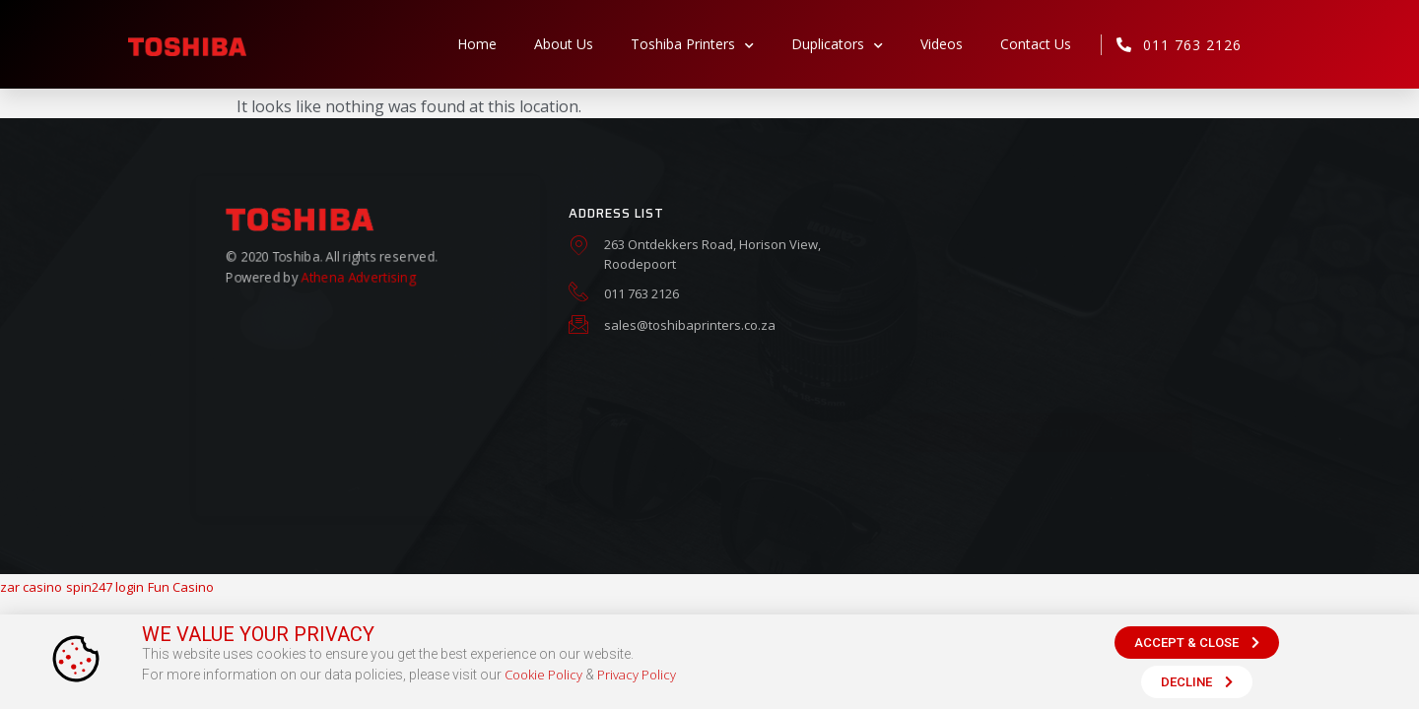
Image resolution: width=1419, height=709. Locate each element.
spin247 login (105, 587)
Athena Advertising (358, 274)
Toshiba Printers (692, 44)
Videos (941, 43)
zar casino (31, 587)
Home (477, 43)
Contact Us (1035, 43)
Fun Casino (181, 587)
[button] (1197, 642)
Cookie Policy (543, 674)
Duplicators (837, 44)
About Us (563, 43)
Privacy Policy (636, 674)
